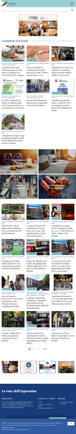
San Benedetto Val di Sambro (37, 295)
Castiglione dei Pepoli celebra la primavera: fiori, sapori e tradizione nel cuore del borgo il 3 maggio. (13, 71)
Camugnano (5, 96)
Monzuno (4, 330)
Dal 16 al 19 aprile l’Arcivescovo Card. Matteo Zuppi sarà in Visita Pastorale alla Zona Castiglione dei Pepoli (12, 301)
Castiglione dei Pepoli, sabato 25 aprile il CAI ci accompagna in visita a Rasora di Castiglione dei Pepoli (61, 105)
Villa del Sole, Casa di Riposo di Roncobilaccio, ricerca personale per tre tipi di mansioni (12, 229)
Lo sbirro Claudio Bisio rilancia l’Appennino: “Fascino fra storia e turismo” (11, 337)
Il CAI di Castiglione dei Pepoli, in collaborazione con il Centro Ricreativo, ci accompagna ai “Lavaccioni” (13, 104)
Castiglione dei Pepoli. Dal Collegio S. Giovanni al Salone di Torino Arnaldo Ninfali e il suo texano (62, 71)
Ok (71, 423)
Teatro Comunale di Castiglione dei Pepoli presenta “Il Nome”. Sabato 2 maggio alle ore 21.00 (37, 71)
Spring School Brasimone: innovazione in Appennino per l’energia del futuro (36, 103)
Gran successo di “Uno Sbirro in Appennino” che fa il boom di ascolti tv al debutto (62, 337)
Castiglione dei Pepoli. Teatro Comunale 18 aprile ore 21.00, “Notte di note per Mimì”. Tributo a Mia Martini (62, 230)
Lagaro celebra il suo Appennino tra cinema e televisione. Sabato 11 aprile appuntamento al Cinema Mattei (37, 338)
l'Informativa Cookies (8, 427)
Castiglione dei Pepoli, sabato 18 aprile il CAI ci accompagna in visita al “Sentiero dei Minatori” (11, 265)
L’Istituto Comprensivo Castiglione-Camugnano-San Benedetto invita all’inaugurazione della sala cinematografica (37, 303)
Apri (72, 3)
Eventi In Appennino (7, 65)
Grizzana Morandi (18, 329)
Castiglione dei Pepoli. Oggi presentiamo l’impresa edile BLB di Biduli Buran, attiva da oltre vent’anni (13, 139)
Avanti (45, 349)
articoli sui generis (7, 63)
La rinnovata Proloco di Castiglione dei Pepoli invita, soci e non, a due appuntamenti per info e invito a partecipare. (36, 230)
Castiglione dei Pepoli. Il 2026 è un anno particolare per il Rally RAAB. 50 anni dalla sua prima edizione (62, 300)
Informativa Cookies (67, 402)
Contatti (63, 404)
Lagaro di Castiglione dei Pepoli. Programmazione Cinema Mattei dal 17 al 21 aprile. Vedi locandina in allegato (36, 266)
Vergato (13, 330)
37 (39, 349)
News (13, 65)
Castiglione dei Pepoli (18, 63)
